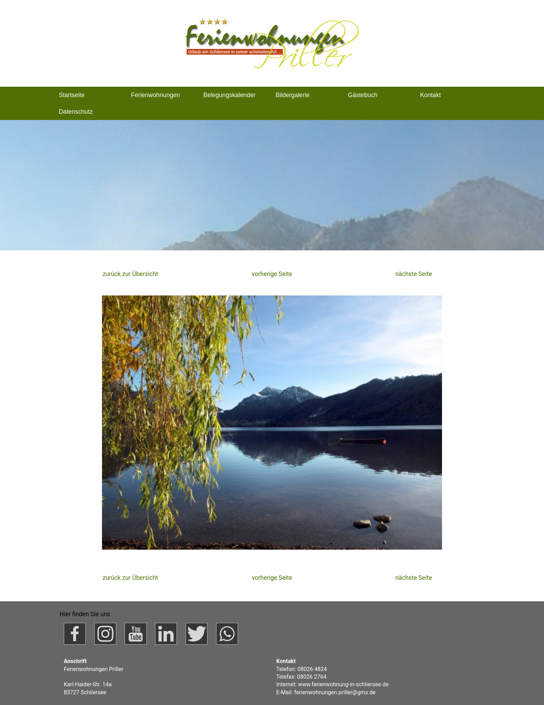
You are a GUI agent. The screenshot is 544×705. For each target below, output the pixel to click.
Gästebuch (362, 95)
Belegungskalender (229, 95)
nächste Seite (413, 273)
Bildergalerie (292, 95)
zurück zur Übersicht (130, 273)
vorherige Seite (272, 273)
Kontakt (430, 95)
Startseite (71, 95)
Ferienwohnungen (155, 95)
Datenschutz (76, 111)
